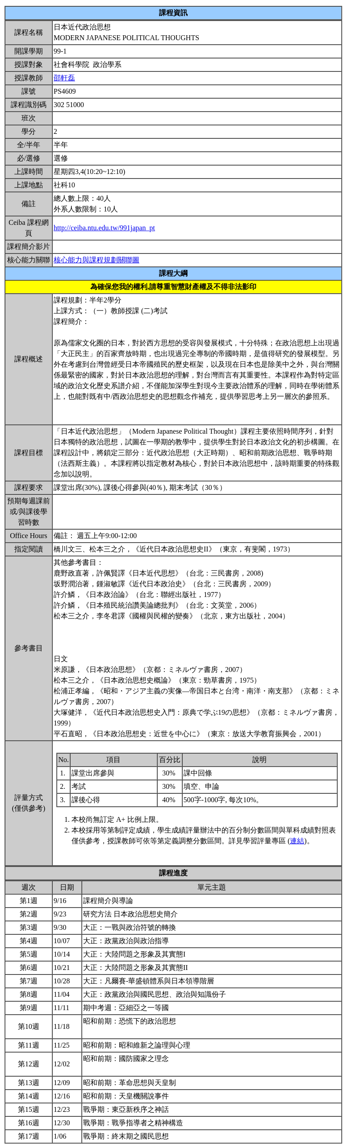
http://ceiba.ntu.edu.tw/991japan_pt (104, 228)
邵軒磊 (64, 78)
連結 (297, 841)
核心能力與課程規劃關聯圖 (96, 260)
